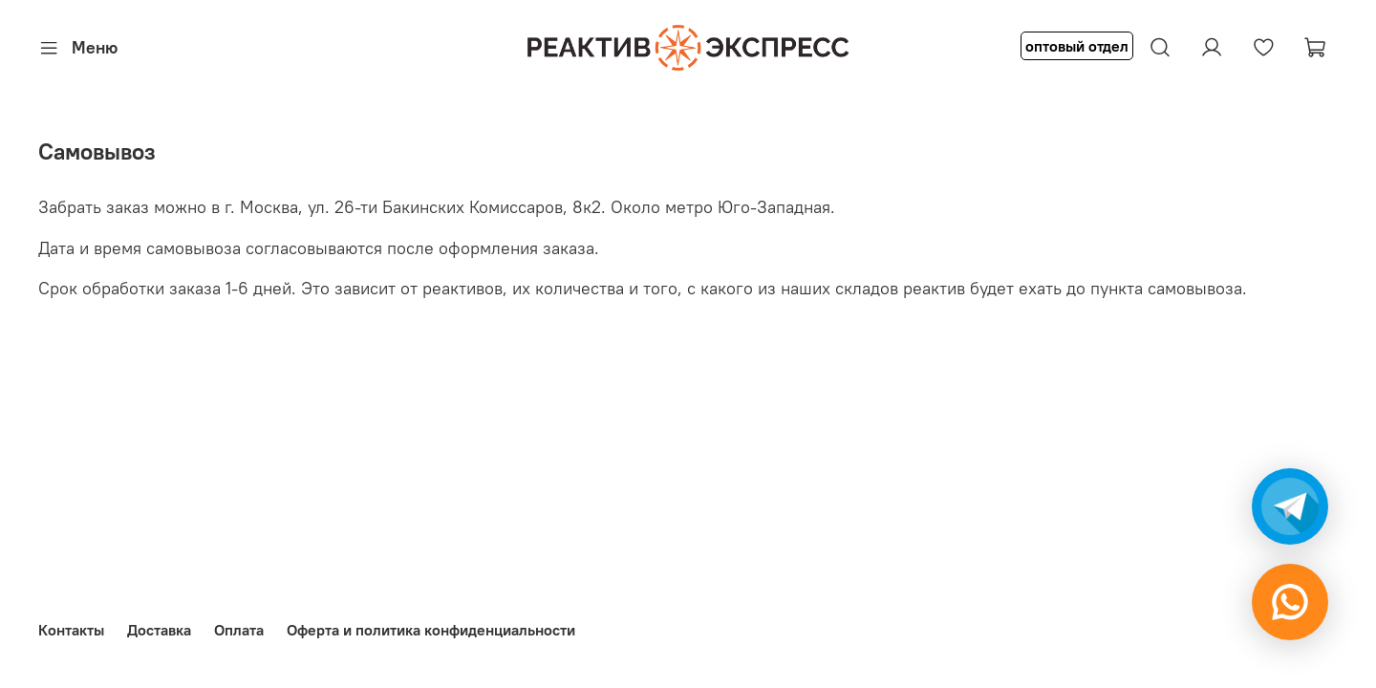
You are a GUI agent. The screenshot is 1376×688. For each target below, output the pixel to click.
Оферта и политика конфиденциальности (431, 629)
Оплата (239, 629)
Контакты (71, 629)
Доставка (159, 629)
